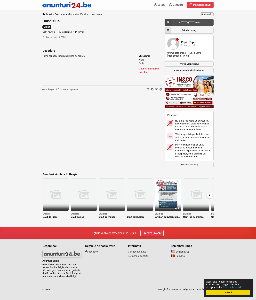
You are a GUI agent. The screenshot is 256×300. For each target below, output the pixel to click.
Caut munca (77, 217)
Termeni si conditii (138, 255)
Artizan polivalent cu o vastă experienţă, (167, 217)
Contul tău (176, 4)
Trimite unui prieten (67, 89)
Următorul (206, 14)
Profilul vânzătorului (189, 64)
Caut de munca (107, 217)
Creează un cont (152, 233)
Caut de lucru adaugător (50, 217)
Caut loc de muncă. (193, 217)
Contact (46, 289)
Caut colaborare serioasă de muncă (137, 217)
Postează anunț (200, 4)
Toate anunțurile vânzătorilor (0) (189, 70)
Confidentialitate (137, 251)
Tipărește (48, 89)
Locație (160, 4)
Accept (228, 292)
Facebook (91, 251)
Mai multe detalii (232, 287)
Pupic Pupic (188, 42)
